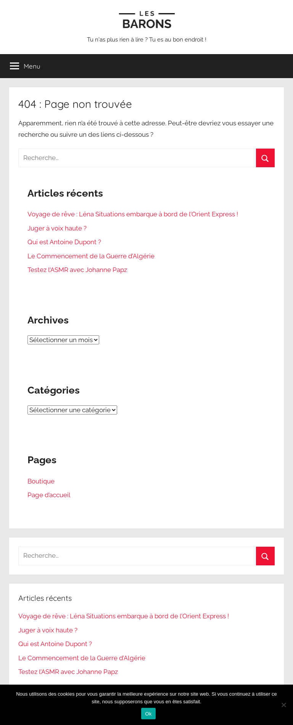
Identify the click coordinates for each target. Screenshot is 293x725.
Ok (148, 714)
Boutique (41, 481)
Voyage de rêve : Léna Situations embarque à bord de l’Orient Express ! (132, 214)
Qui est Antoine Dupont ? (64, 242)
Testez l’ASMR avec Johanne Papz (77, 270)
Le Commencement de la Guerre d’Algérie (91, 256)
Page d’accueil (49, 495)
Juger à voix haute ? (57, 228)
